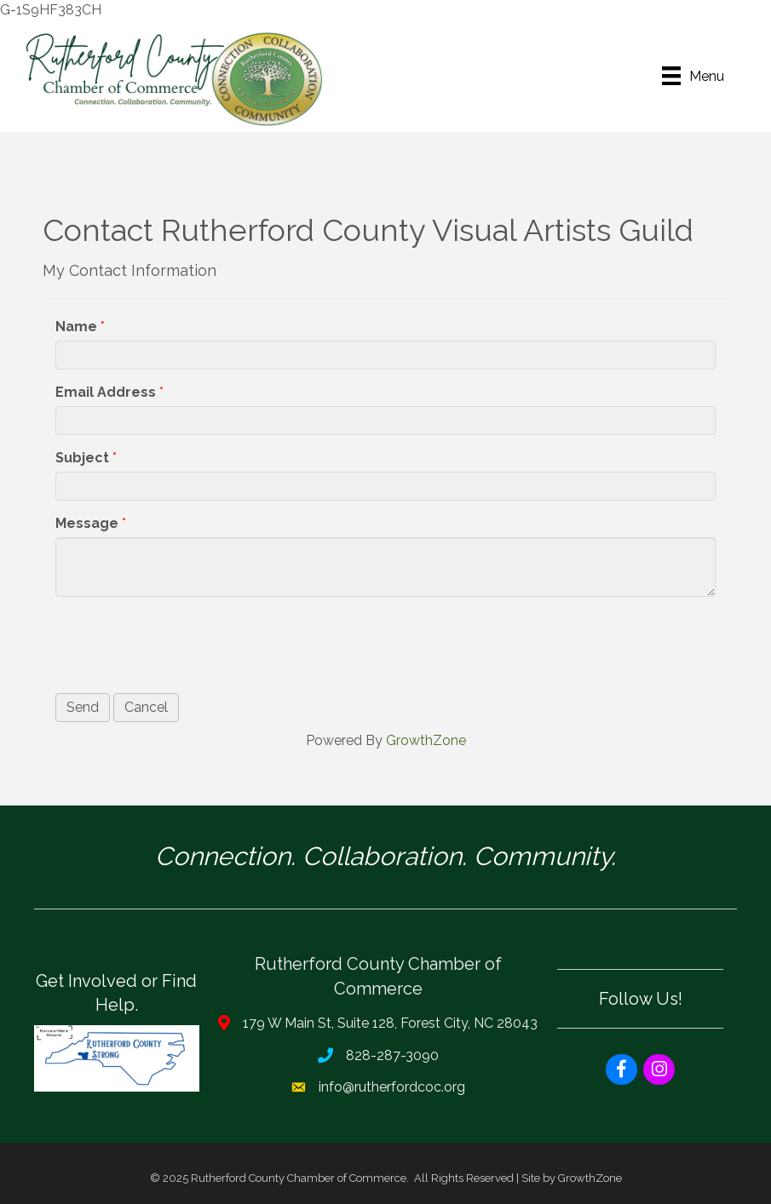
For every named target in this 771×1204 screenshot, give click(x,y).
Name (76, 326)
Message (86, 523)
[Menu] (693, 76)
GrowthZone (426, 740)
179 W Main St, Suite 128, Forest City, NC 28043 (390, 1023)
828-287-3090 (392, 1055)
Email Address (105, 392)
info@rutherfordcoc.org (392, 1087)
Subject (82, 458)
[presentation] (184, 643)
